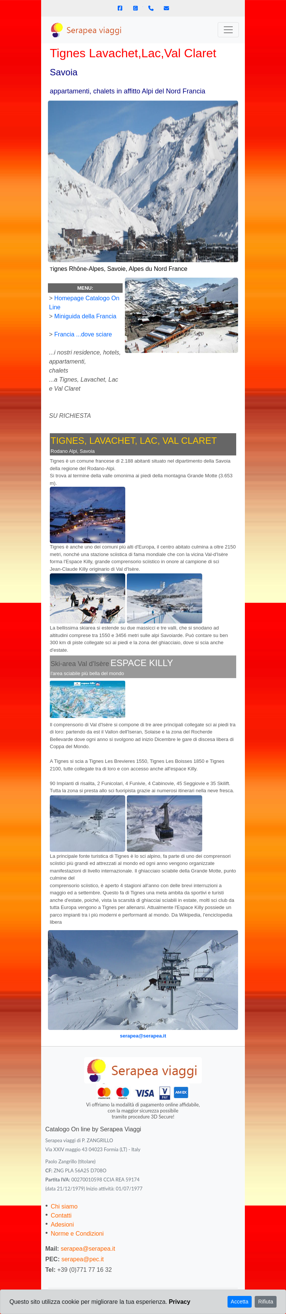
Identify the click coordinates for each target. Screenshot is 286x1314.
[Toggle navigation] (228, 29)
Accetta (240, 1302)
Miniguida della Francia (85, 316)
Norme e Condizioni (77, 1233)
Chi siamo (64, 1206)
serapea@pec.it (83, 1259)
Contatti (61, 1215)
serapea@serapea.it (143, 1036)
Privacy (179, 1302)
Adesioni (62, 1224)
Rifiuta (265, 1302)
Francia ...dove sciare (83, 334)
